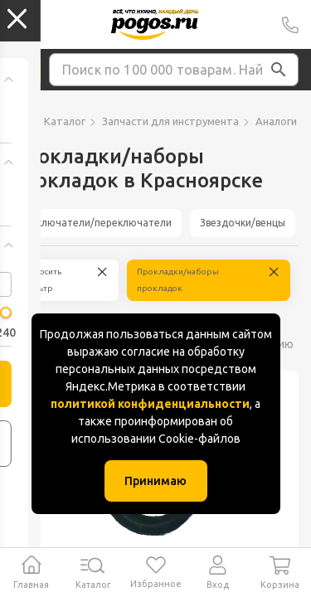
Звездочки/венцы (242, 222)
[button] (279, 70)
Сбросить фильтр (41, 280)
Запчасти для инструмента (170, 121)
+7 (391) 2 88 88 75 (290, 24)
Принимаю (155, 481)
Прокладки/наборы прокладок (178, 280)
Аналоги (276, 121)
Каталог (64, 121)
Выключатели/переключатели (97, 222)
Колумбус (19, 24)
